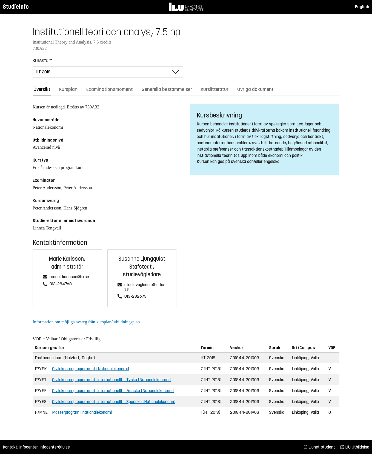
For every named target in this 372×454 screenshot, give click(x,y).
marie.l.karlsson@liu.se (69, 277)
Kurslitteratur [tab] (214, 89)
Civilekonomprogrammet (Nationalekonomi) (90, 368)
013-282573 (135, 296)
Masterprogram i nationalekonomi (82, 412)
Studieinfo (16, 6)
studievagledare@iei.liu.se (144, 287)
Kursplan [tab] (68, 89)
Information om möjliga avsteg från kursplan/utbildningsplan (86, 322)
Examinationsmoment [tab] (109, 89)
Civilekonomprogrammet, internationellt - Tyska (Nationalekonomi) (111, 379)
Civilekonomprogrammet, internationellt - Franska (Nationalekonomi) (113, 390)
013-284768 (61, 284)
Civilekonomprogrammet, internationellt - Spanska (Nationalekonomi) (113, 401)
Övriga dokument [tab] (255, 89)
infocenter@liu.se (55, 447)
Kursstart (42, 61)
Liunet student (319, 447)
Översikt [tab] (41, 89)
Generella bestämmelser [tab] (167, 89)
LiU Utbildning (354, 447)
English (362, 6)
